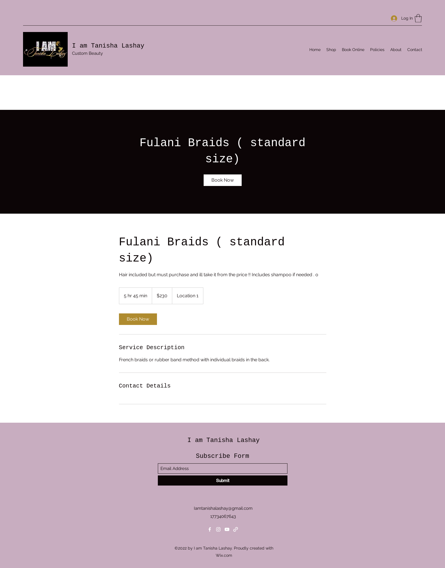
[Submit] (222, 480)
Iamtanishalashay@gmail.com (223, 508)
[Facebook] (210, 529)
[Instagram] (218, 529)
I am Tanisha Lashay (108, 46)
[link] (223, 180)
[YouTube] (227, 529)
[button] (418, 18)
